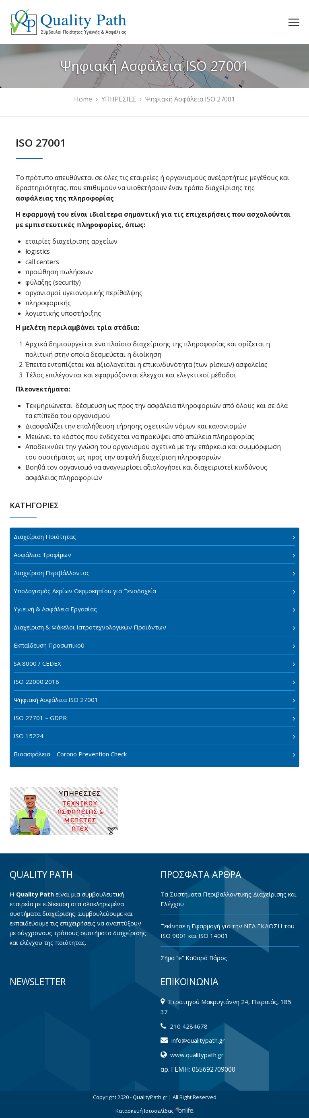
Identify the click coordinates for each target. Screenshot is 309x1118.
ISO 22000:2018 (36, 681)
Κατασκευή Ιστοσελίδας (154, 1110)
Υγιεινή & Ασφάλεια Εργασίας (55, 609)
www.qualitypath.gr (197, 1055)
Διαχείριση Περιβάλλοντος (52, 573)
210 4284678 (189, 1026)
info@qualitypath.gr (198, 1040)
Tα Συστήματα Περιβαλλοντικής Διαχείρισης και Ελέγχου (229, 899)
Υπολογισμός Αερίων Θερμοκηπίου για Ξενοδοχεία (85, 591)
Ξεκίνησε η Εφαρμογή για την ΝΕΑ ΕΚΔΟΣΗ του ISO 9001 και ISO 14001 (228, 931)
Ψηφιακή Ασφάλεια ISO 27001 (56, 700)
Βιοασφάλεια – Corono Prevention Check (70, 754)
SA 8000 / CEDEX (37, 663)
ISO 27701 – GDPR (40, 718)
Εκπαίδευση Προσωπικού (49, 645)
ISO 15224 (28, 736)
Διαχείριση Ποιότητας (45, 536)
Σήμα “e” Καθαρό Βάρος (194, 958)
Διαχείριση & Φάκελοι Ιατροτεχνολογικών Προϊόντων (90, 627)
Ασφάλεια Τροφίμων (42, 555)
